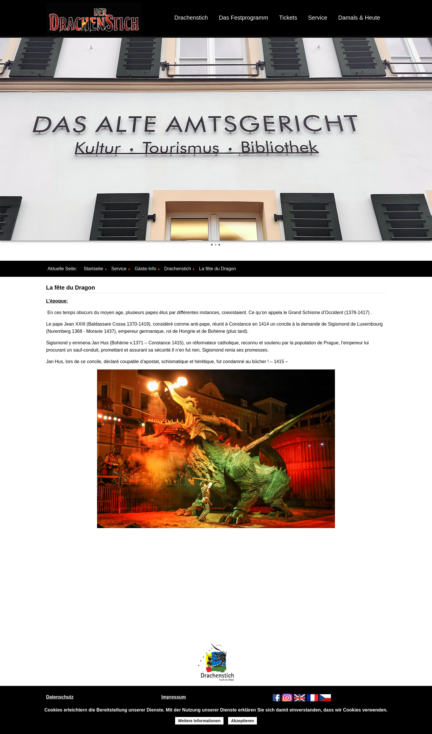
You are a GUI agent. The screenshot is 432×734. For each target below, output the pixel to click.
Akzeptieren (242, 720)
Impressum (173, 696)
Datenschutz (59, 696)
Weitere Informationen (199, 720)
